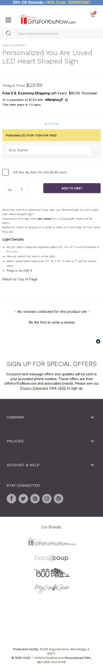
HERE (62, 388)
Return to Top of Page (20, 279)
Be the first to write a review (52, 322)
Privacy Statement (34, 388)
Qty (10, 189)
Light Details (13, 239)
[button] (51, 322)
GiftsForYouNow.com (49, 658)
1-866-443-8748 (53, 662)
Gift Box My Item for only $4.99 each (40, 172)
